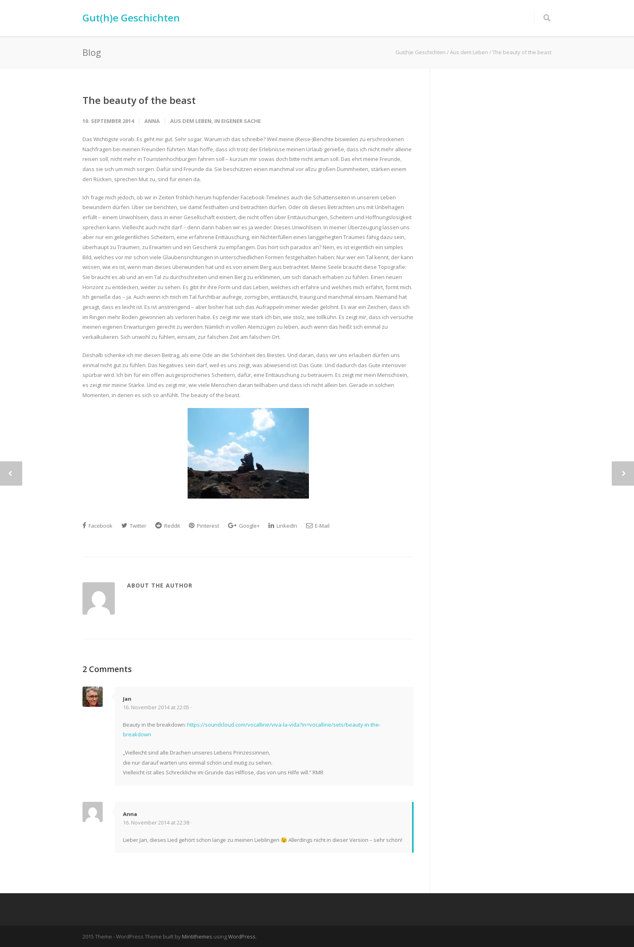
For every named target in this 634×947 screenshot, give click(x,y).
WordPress (242, 936)
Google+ (244, 525)
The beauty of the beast (139, 100)
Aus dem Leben (190, 121)
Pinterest (204, 525)
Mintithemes (197, 936)
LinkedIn (282, 525)
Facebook (97, 525)
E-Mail (318, 525)
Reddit (167, 525)
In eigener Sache (237, 121)
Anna (152, 121)
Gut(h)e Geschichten (131, 17)
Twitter (133, 525)
